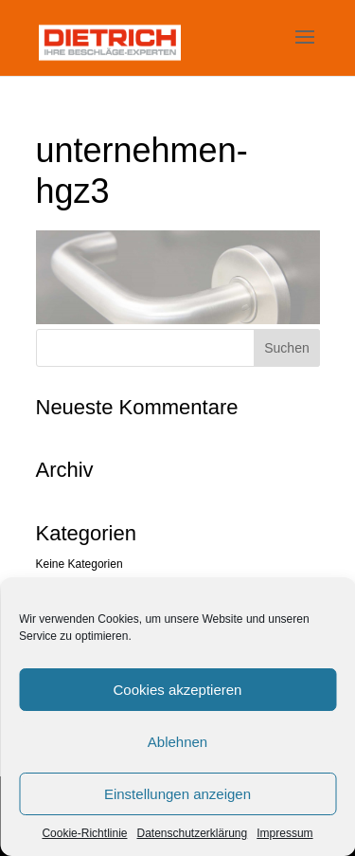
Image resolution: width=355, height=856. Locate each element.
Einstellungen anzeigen (177, 794)
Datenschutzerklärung (191, 833)
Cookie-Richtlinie (84, 833)
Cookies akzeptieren (178, 690)
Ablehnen (177, 742)
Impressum (284, 833)
